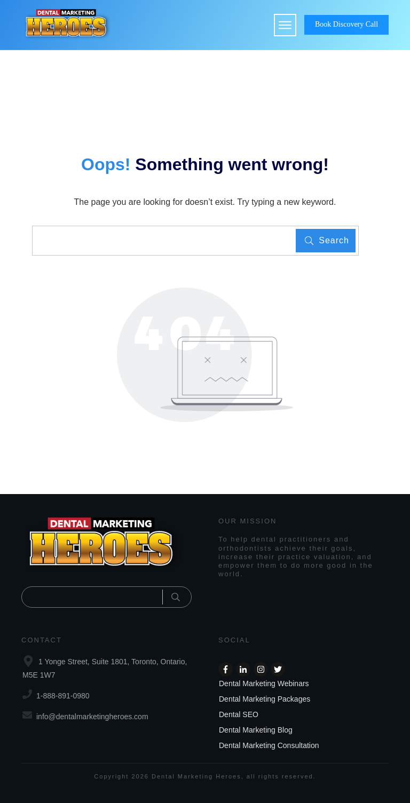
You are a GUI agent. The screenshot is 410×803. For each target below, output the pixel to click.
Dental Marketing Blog (256, 730)
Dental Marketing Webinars (264, 683)
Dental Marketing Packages (264, 699)
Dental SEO (238, 714)
